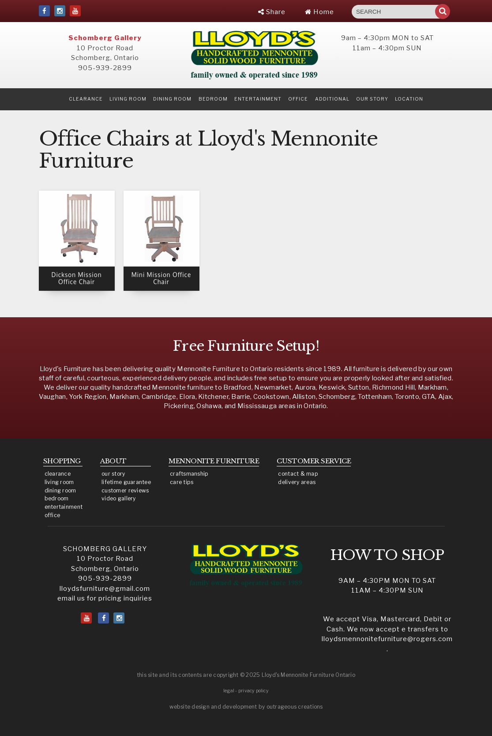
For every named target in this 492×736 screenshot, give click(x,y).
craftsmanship (189, 473)
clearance (86, 99)
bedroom (57, 498)
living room (59, 482)
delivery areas (296, 482)
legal (228, 691)
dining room (60, 490)
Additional (332, 99)
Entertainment (258, 99)
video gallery (118, 498)
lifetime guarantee (126, 482)
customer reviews (125, 490)
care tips (181, 482)
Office (298, 99)
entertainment (64, 506)
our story (372, 99)
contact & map (298, 473)
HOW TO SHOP (387, 555)
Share (271, 12)
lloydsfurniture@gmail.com (105, 589)
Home (319, 12)
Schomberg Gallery (105, 38)
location (409, 99)
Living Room (127, 99)
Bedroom (213, 99)
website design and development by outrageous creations (246, 706)
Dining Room (172, 99)
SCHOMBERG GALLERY (105, 549)
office (52, 515)
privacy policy (253, 691)
